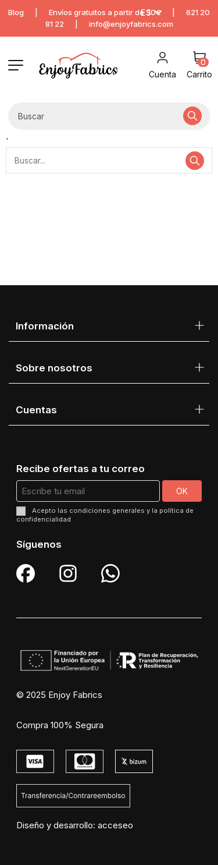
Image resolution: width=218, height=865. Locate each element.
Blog (16, 12)
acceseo (115, 825)
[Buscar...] (192, 116)
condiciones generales (107, 510)
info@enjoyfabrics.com (131, 24)
